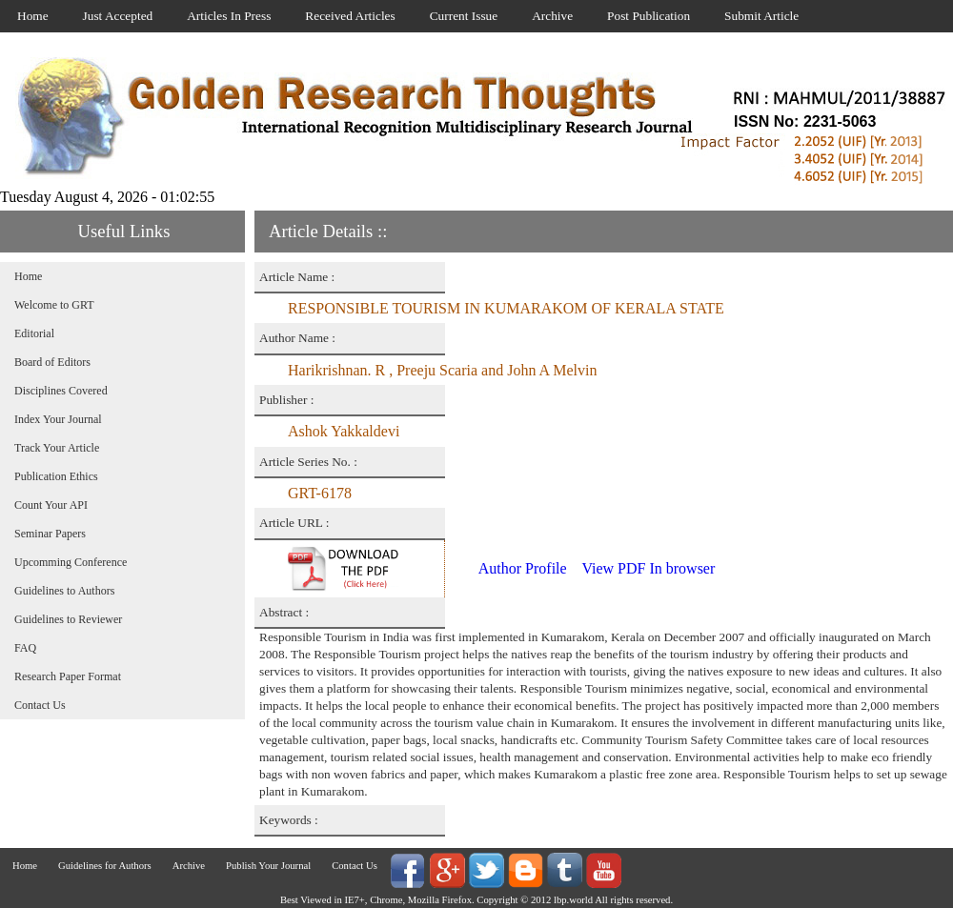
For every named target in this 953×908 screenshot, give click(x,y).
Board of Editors (52, 362)
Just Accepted (118, 16)
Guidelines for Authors (105, 865)
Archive (552, 16)
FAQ (25, 648)
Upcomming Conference (70, 562)
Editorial (34, 333)
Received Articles (350, 16)
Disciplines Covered (61, 390)
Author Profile (522, 568)
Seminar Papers (50, 533)
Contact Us (40, 705)
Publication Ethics (56, 476)
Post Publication (648, 16)
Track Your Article (56, 447)
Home (33, 16)
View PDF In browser (648, 568)
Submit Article (761, 16)
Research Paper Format (67, 676)
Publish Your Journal (268, 865)
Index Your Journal (58, 419)
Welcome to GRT (54, 305)
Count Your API (51, 505)
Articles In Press (229, 16)
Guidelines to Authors (64, 590)
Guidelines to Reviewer (68, 619)
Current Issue (463, 16)
